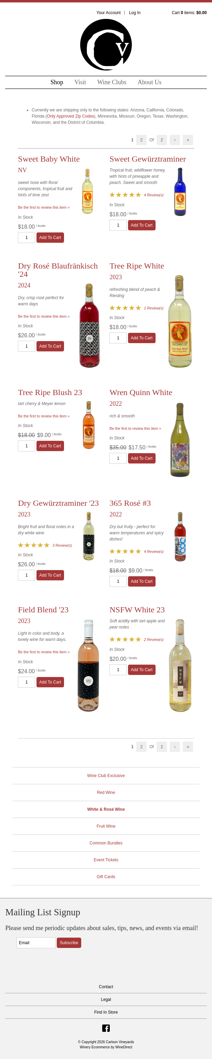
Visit (80, 82)
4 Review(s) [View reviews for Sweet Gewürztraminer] (153, 195)
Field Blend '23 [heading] (43, 609)
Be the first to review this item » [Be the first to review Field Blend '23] (44, 652)
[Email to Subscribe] (36, 942)
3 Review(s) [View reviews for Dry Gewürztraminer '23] (62, 545)
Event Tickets (106, 860)
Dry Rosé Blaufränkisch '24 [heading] (58, 270)
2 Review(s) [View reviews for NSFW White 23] (153, 639)
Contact (106, 986)
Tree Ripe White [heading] (136, 265)
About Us (150, 82)
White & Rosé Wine (106, 809)
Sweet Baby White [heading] (49, 158)
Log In (134, 12)
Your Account (108, 12)
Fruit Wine (106, 826)
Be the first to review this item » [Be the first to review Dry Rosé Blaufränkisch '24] (44, 316)
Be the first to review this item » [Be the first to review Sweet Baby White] (44, 207)
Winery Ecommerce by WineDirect (106, 1047)
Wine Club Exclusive (106, 775)
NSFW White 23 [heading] (137, 609)
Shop (57, 82)
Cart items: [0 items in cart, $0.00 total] (189, 12)
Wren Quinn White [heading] (140, 392)
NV (22, 170)
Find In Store (106, 1012)
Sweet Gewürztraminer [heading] (147, 158)
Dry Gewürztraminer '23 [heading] (58, 503)
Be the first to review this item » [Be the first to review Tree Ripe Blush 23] (44, 416)
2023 (115, 277)
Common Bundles (105, 843)
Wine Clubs (112, 82)
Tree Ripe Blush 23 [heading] (50, 392)
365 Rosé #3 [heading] (130, 503)
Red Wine (106, 792)
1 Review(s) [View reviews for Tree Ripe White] (153, 308)
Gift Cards (106, 876)
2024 (24, 285)
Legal (106, 999)
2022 (115, 403)
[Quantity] (26, 237)
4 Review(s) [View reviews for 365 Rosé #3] (153, 551)
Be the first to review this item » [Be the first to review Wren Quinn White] (135, 428)
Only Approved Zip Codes (70, 116)
